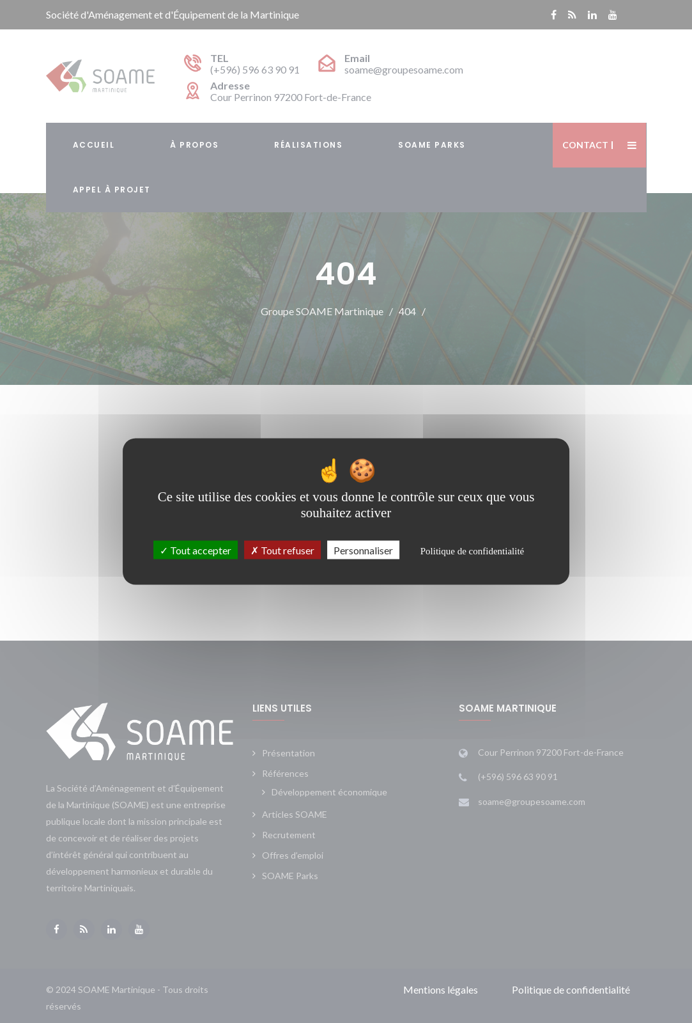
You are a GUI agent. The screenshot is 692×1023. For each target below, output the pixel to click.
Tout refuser (282, 550)
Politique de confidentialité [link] (472, 551)
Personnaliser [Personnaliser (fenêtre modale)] (363, 550)
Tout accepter (195, 550)
